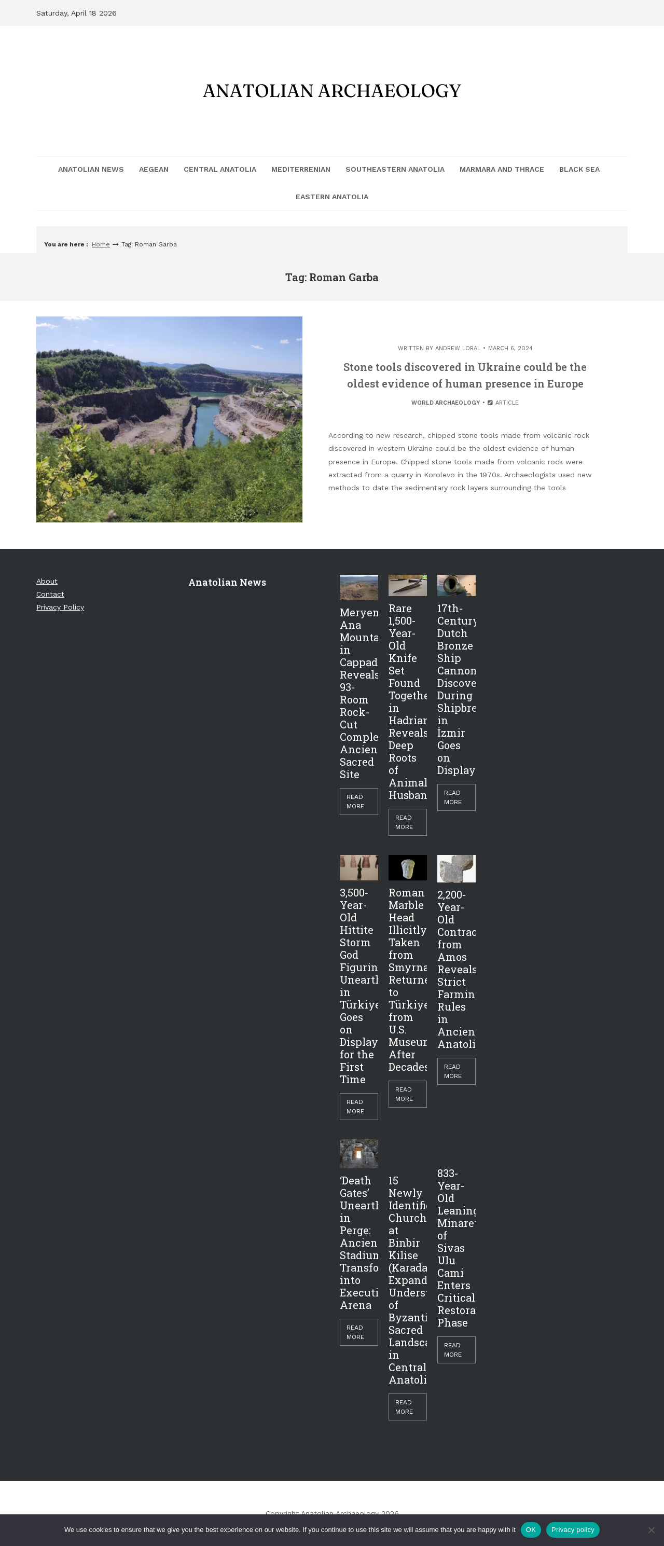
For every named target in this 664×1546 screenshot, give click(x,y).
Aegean (154, 169)
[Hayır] (651, 1530)
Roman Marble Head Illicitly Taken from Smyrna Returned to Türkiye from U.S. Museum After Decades (408, 979)
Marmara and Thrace (502, 169)
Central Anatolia (220, 169)
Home (101, 244)
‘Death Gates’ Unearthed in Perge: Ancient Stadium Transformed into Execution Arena (359, 1242)
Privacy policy (572, 1530)
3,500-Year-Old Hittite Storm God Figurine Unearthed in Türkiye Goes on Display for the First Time (359, 985)
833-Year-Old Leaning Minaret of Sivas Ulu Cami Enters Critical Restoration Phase (456, 1248)
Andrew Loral (457, 348)
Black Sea (579, 169)
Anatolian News (91, 169)
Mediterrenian (300, 169)
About (47, 581)
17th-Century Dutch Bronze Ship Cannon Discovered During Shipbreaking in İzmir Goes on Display (456, 689)
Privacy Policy (60, 607)
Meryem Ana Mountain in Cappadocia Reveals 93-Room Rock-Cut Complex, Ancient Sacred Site (359, 693)
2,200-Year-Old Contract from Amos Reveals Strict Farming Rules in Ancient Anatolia (456, 969)
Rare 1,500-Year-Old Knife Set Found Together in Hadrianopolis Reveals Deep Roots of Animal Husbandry (408, 701)
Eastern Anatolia (332, 196)
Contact (50, 594)
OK (531, 1530)
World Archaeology (445, 402)
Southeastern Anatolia (395, 169)
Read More (355, 801)
